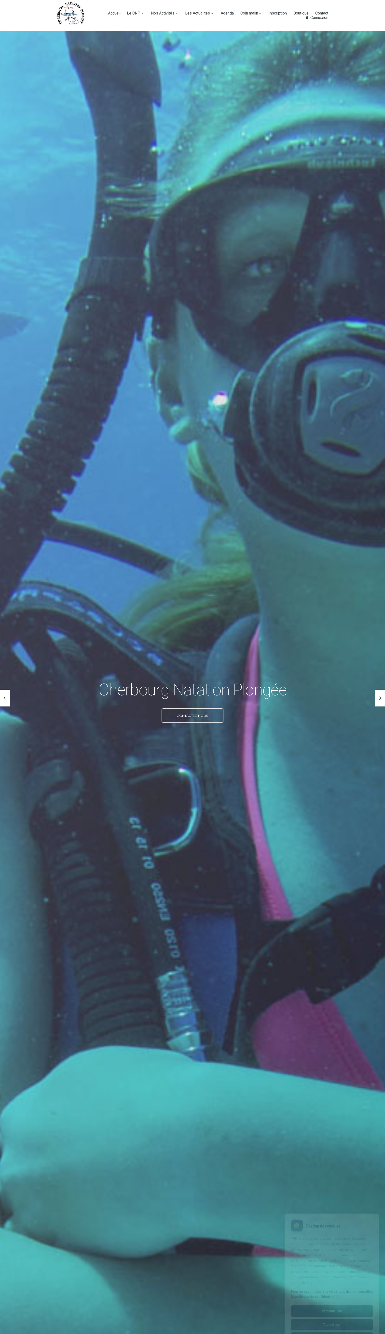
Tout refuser (332, 1302)
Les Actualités (197, 13)
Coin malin (249, 13)
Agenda (227, 13)
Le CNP (133, 13)
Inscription (278, 13)
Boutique (301, 13)
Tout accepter (332, 1316)
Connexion (316, 17)
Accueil (114, 13)
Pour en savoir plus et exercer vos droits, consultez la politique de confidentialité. (332, 1272)
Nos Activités (162, 13)
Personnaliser (332, 1289)
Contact (321, 13)
